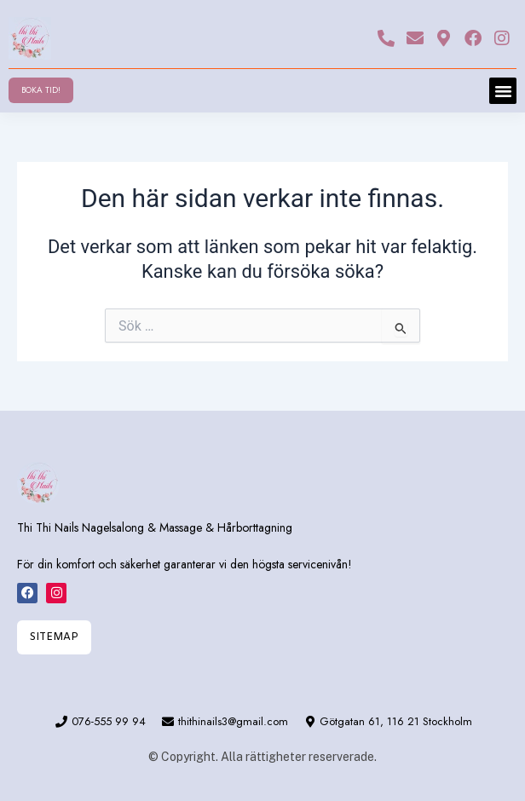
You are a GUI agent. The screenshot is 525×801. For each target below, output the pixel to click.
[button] (502, 91)
